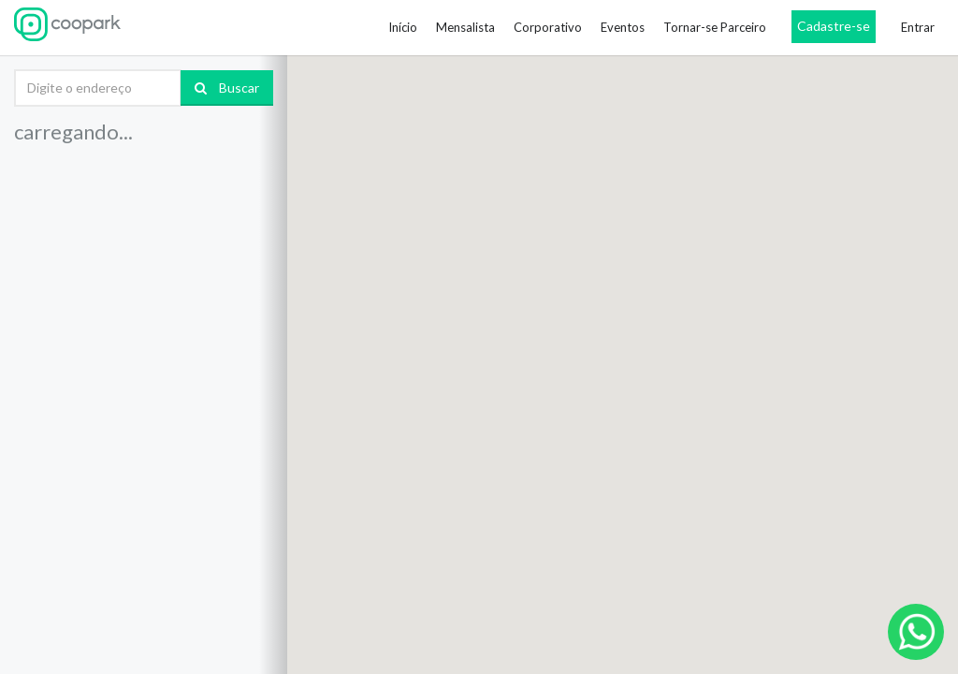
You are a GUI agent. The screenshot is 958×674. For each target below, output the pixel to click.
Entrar (918, 27)
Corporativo (548, 27)
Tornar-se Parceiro (714, 27)
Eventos (623, 27)
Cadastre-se (833, 26)
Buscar (227, 87)
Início (402, 27)
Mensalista (465, 27)
